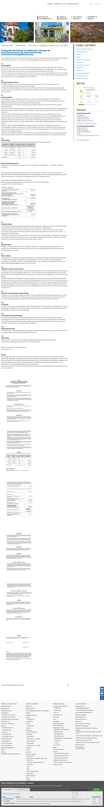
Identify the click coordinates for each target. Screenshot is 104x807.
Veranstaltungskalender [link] (7, 747)
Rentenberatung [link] (6, 734)
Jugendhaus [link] (56, 721)
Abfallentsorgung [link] (6, 706)
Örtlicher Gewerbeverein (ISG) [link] (83, 740)
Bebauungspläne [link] (79, 706)
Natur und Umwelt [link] (31, 754)
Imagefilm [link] (28, 747)
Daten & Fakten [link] (30, 708)
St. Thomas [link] (57, 745)
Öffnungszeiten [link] (5, 721)
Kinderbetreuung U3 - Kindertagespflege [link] (59, 724)
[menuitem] (81, 4)
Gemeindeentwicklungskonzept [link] (83, 712)
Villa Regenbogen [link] (58, 734)
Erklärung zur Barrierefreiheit (48, 805)
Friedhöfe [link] (28, 728)
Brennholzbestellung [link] (32, 771)
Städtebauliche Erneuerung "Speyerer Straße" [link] (87, 742)
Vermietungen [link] (30, 726)
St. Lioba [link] (56, 743)
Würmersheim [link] (30, 743)
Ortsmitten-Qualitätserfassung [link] (35, 762)
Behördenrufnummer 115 (78, 802)
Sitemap (19, 805)
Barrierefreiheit (73, 4)
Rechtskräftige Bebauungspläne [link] (85, 710)
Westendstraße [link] (80, 748)
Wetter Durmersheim (89, 87)
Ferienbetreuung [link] (57, 715)
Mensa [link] (55, 747)
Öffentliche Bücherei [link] (58, 749)
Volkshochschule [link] (57, 764)
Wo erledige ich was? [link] (7, 736)
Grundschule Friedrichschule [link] (61, 753)
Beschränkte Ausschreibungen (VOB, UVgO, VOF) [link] (89, 735)
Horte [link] (54, 719)
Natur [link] (28, 723)
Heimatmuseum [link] (31, 741)
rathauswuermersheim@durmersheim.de (88, 135)
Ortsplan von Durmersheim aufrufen (87, 123)
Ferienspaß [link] (56, 717)
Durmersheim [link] (30, 736)
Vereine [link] (29, 779)
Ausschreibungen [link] (6, 730)
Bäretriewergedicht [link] (32, 732)
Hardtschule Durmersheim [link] (61, 758)
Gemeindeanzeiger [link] (6, 710)
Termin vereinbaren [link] (6, 745)
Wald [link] (28, 769)
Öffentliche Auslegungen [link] (82, 726)
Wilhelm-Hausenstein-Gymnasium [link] (63, 762)
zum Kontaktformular (83, 140)
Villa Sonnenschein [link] (59, 736)
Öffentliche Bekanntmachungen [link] (9, 719)
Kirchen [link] (28, 750)
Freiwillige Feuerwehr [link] (31, 715)
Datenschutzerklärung (31, 805)
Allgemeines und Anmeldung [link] (61, 729)
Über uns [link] (56, 712)
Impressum (12, 805)
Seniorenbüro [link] (57, 710)
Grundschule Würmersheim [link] (61, 755)
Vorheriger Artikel (7, 45)
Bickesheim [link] (30, 734)
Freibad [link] (28, 713)
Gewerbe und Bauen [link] (80, 715)
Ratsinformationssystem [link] (8, 717)
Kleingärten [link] (30, 721)
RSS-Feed (64, 4)
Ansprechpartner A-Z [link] (7, 727)
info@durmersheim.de (87, 121)
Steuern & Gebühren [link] (6, 743)
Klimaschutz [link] (30, 764)
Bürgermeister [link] (5, 708)
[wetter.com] (81, 105)
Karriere (57, 4)
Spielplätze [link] (29, 782)
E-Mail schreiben (6, 800)
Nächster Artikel (20, 45)
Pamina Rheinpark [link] (30, 775)
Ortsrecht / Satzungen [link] (7, 723)
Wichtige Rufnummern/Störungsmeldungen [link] (10, 753)
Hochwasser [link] (30, 756)
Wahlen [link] (3, 750)
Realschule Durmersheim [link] (60, 760)
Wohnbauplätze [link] (79, 747)
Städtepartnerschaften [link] (32, 784)
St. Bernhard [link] (57, 740)
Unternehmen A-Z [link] (80, 744)
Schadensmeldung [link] (6, 738)
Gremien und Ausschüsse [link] (8, 715)
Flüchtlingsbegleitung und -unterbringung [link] (37, 710)
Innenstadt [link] (78, 721)
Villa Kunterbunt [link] (58, 731)
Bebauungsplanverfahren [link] (82, 708)
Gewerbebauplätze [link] (80, 717)
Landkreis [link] (28, 752)
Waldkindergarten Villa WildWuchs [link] (63, 738)
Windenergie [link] (30, 773)
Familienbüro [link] (57, 708)
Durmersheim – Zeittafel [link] (33, 738)
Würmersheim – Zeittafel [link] (33, 745)
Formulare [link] (5, 732)
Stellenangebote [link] (5, 741)
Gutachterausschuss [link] (80, 719)
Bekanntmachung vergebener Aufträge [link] (86, 738)
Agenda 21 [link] (29, 706)
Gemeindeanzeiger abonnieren (79, 800)
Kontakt (50, 4)
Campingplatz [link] (30, 719)
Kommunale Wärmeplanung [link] (82, 723)
